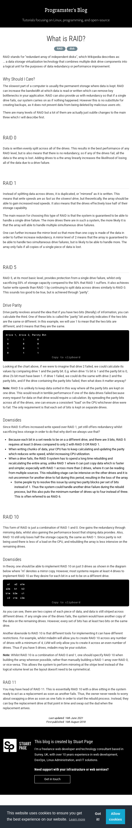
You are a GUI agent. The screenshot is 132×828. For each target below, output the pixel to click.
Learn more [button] (77, 819)
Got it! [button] (98, 816)
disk (72, 48)
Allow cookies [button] (115, 816)
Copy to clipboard (66, 357)
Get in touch (52, 779)
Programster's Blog (66, 10)
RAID (60, 48)
